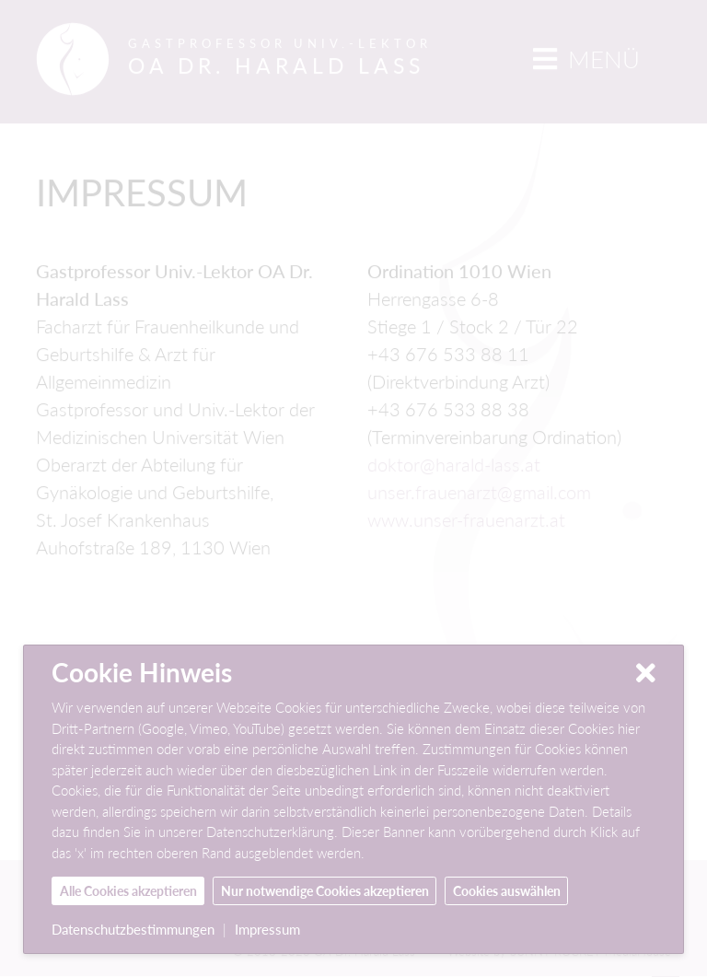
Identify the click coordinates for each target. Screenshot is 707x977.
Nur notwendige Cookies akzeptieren (325, 891)
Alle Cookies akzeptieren (128, 891)
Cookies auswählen (507, 891)
